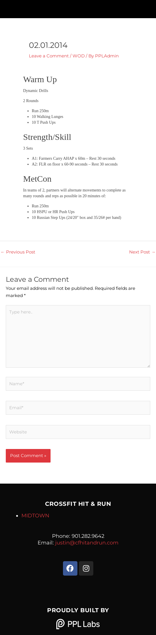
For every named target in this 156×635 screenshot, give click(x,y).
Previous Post (18, 252)
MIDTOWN (35, 515)
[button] (78, 7)
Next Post (142, 252)
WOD (79, 56)
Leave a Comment (49, 56)
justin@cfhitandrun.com (86, 543)
